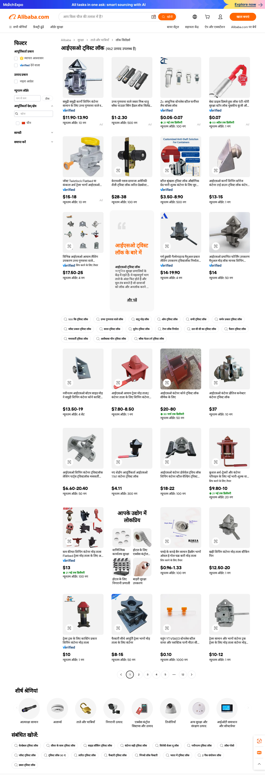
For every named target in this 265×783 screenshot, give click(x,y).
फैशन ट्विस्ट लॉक (235, 329)
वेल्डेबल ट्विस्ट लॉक (26, 745)
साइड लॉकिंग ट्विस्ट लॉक (97, 745)
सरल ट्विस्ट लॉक (109, 329)
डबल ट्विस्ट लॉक (24, 765)
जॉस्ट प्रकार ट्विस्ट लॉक (77, 329)
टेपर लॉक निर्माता (168, 329)
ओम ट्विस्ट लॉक (167, 319)
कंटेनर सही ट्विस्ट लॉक (133, 745)
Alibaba (66, 40)
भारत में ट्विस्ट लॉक (177, 755)
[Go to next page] (192, 675)
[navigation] (33, 357)
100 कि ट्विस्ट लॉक (76, 319)
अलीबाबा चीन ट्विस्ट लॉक (111, 339)
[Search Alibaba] (105, 16)
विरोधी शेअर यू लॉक (167, 745)
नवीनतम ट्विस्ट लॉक (199, 745)
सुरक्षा (81, 40)
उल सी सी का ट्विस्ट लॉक (201, 329)
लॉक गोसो (227, 745)
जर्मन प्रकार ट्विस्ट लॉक (228, 319)
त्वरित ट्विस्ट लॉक (85, 755)
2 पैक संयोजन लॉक (209, 755)
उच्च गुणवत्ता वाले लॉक (109, 319)
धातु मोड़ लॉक (140, 319)
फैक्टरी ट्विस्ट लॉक (115, 755)
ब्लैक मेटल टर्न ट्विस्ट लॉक (149, 339)
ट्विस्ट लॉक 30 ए (55, 755)
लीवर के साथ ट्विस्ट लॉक (60, 745)
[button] (153, 16)
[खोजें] (167, 16)
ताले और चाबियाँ (100, 40)
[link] (259, 741)
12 (183, 674)
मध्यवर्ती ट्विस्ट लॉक (76, 339)
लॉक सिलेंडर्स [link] (123, 40)
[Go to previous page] (121, 675)
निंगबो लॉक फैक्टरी (146, 755)
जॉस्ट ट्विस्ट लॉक (25, 755)
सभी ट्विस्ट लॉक (196, 319)
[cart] (208, 17)
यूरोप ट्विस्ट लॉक (139, 329)
